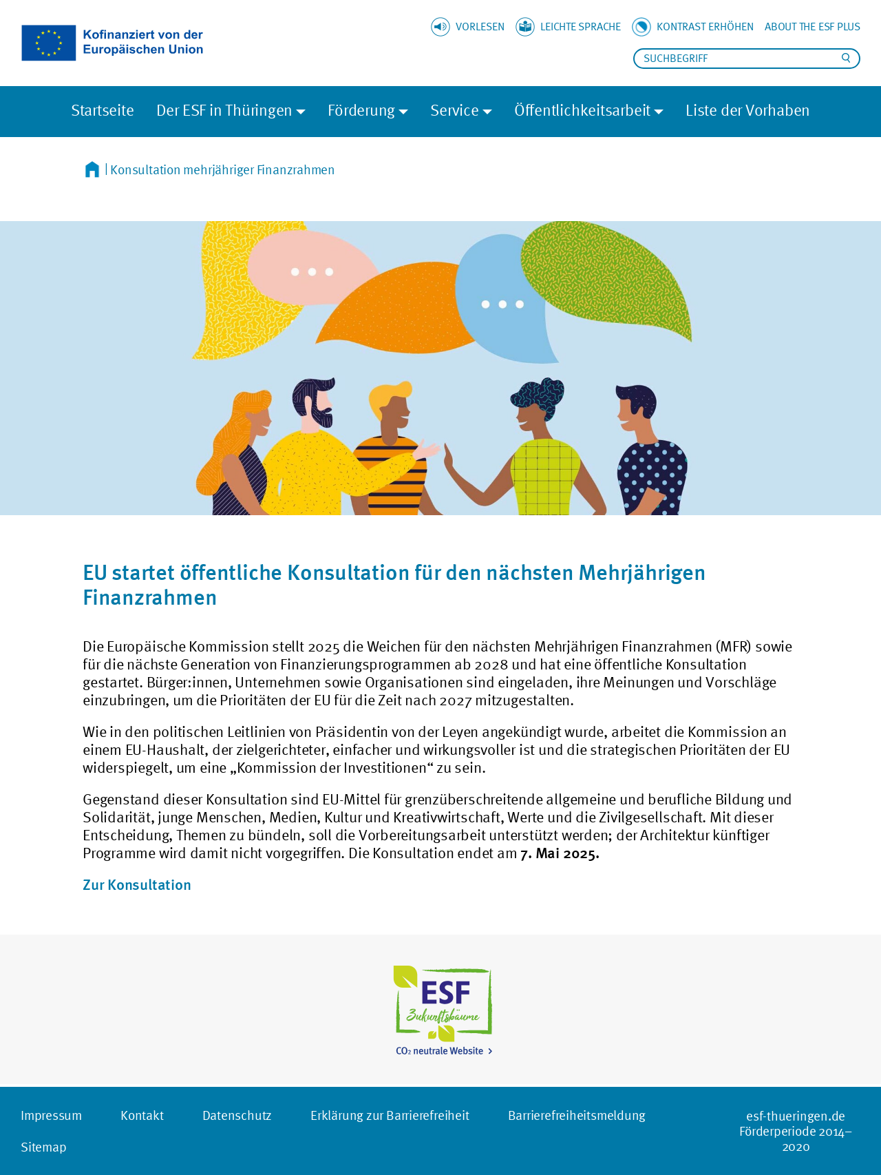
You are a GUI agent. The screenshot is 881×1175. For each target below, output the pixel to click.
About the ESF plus (812, 26)
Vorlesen (480, 26)
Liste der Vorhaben (748, 109)
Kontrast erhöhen (705, 26)
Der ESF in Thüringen (224, 109)
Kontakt (141, 1115)
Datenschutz (237, 1115)
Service (454, 109)
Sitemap (43, 1146)
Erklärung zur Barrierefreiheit (389, 1115)
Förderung (361, 109)
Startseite (102, 109)
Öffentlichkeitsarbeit (582, 109)
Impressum (51, 1115)
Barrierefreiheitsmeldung (577, 1115)
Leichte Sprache (580, 26)
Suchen (846, 58)
